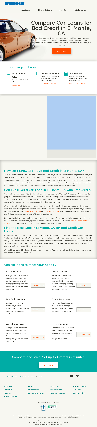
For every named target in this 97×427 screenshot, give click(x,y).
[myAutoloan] (48, 407)
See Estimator (47, 84)
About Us (7, 393)
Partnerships (54, 386)
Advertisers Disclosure (58, 393)
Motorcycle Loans (45, 10)
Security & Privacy (79, 393)
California (15, 377)
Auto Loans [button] (25, 10)
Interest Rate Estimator (32, 211)
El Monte (23, 377)
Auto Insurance (80, 10)
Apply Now (61, 51)
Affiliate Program (56, 390)
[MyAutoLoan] (15, 3)
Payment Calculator (52, 211)
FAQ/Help (30, 386)
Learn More (63, 10)
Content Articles (33, 390)
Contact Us (8, 390)
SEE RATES (16, 85)
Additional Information (35, 393)
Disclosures (77, 390)
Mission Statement (10, 396)
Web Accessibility (79, 386)
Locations (7, 377)
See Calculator (76, 84)
